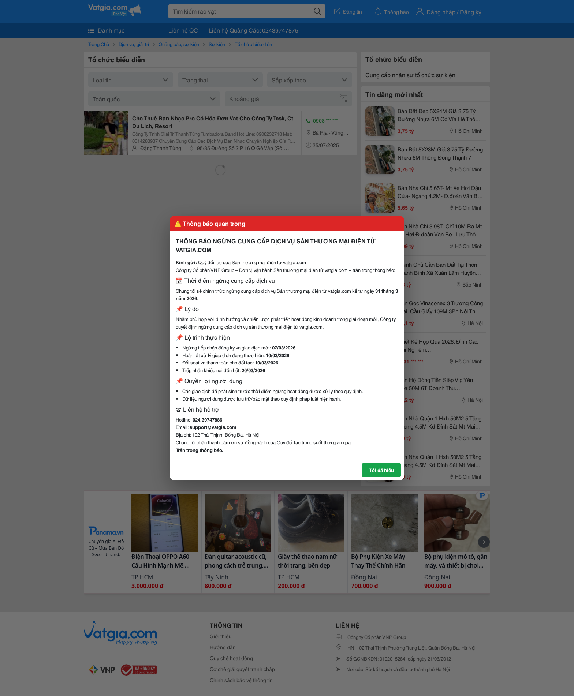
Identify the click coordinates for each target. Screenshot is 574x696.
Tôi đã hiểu (381, 470)
